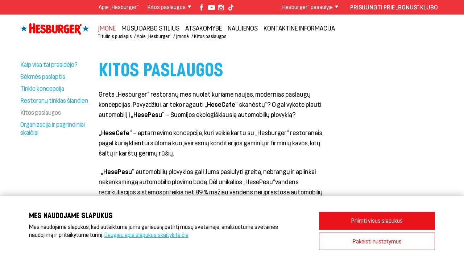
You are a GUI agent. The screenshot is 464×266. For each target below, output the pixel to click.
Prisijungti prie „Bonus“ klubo (394, 7)
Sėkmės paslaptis (42, 76)
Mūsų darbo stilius (150, 28)
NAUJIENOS (243, 28)
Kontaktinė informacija (299, 28)
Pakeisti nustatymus (377, 241)
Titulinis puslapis (115, 36)
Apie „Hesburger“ (119, 6)
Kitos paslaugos (210, 36)
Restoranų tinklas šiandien (54, 100)
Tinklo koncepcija (42, 88)
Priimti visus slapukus (377, 220)
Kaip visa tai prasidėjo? (49, 64)
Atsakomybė (203, 28)
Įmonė (107, 28)
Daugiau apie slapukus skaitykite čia (146, 234)
